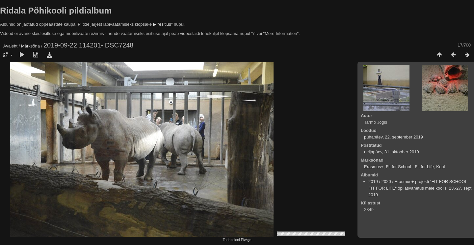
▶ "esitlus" (163, 24)
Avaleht (10, 46)
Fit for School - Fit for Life (410, 166)
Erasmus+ (373, 166)
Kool (440, 166)
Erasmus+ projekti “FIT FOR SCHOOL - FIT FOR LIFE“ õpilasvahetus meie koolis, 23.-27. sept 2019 (419, 188)
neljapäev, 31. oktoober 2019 (391, 151)
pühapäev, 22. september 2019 (393, 137)
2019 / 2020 (379, 181)
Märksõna (30, 46)
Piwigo (246, 240)
